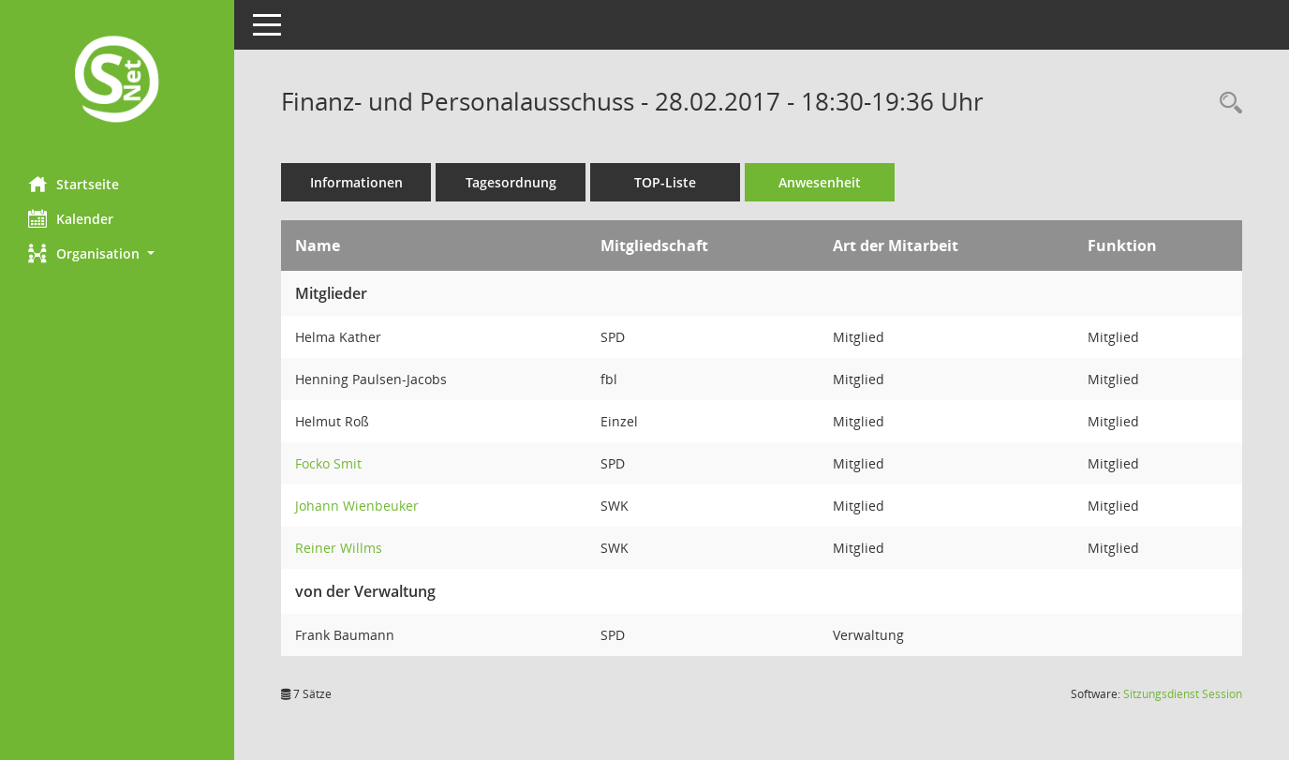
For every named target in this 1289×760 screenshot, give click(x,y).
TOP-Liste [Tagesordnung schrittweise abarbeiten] (665, 182)
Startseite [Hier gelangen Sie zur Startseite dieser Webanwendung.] (73, 183)
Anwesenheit (819, 182)
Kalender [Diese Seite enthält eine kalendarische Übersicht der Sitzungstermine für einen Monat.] (70, 218)
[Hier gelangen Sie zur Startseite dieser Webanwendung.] (117, 81)
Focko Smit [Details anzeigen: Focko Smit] (328, 463)
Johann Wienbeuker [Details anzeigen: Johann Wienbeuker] (357, 505)
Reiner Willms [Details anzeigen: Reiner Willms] (338, 548)
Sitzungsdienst (1182, 694)
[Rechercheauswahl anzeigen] (1226, 103)
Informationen (356, 182)
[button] (117, 253)
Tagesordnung (511, 182)
